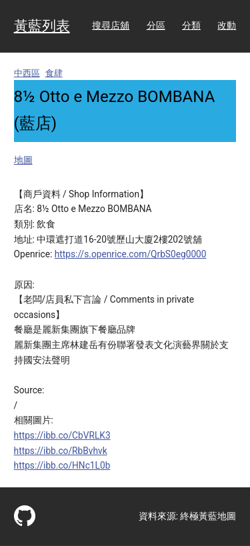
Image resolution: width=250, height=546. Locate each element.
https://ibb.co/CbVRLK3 (62, 435)
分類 (191, 25)
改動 (226, 25)
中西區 (27, 73)
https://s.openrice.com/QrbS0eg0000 (131, 254)
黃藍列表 (42, 26)
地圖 (23, 160)
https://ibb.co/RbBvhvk (60, 450)
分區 (156, 25)
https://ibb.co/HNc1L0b (62, 465)
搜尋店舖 (110, 25)
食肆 (54, 73)
